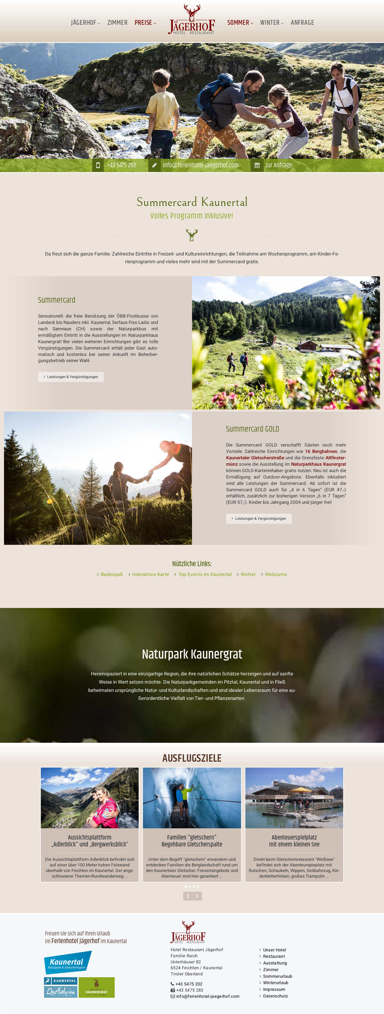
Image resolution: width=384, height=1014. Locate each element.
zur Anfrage (278, 165)
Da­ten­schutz (275, 996)
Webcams (276, 574)
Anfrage (302, 23)
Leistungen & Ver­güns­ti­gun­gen (72, 377)
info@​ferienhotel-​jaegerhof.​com (201, 165)
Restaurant (274, 956)
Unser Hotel (274, 950)
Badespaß (112, 574)
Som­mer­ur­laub (278, 976)
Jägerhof (83, 23)
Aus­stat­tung (275, 963)
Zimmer (117, 23)
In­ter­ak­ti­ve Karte (150, 574)
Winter (270, 23)
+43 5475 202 (121, 165)
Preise (144, 23)
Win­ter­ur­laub (276, 983)
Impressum (274, 989)
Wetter (248, 574)
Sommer (238, 23)
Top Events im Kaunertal (205, 574)
